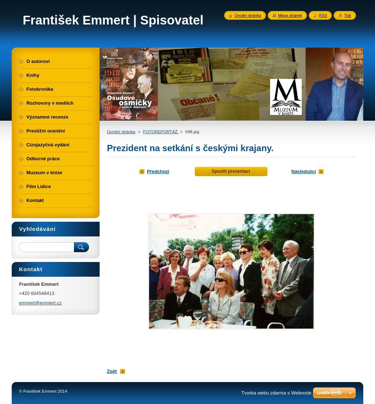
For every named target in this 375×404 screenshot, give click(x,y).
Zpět (112, 371)
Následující (303, 171)
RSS (323, 15)
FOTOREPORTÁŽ (161, 132)
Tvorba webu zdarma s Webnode (276, 393)
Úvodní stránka (121, 132)
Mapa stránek (290, 15)
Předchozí (158, 171)
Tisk (347, 15)
